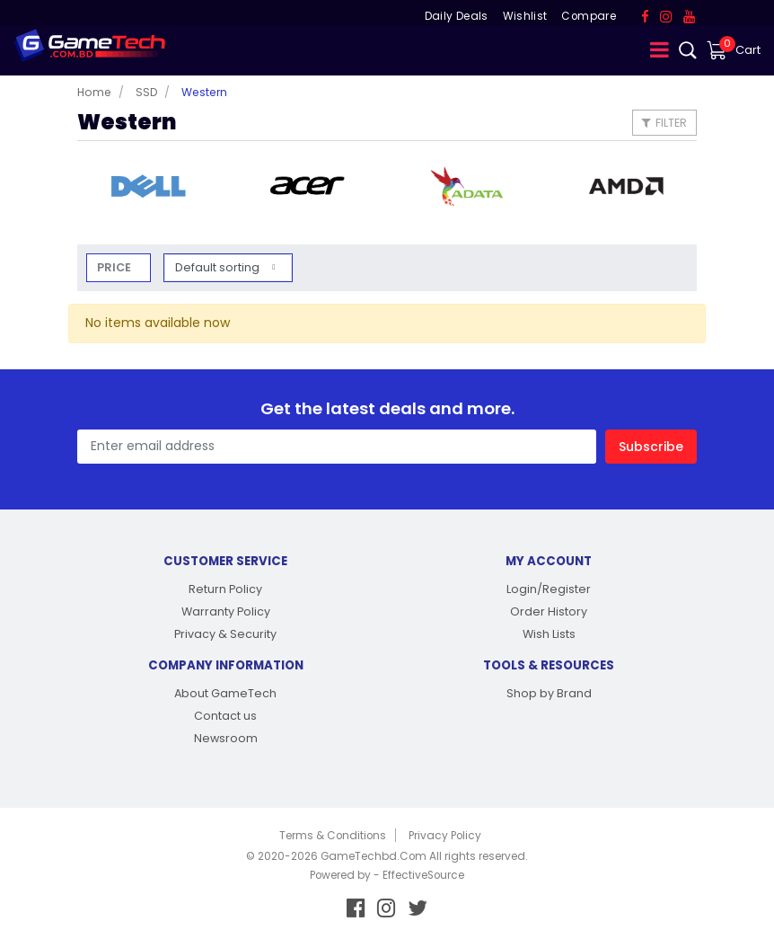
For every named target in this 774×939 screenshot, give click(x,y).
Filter (664, 122)
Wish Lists (549, 634)
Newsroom (226, 738)
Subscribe (651, 447)
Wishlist (525, 16)
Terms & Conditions (332, 835)
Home (94, 92)
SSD (146, 92)
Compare (588, 16)
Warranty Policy (225, 611)
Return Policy (225, 589)
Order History (548, 611)
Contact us (225, 715)
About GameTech (225, 693)
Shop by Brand (549, 693)
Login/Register (548, 589)
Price (114, 267)
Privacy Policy (445, 835)
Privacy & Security (225, 634)
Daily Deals (456, 16)
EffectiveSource (423, 875)
